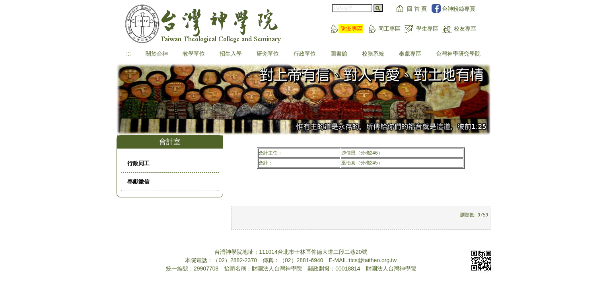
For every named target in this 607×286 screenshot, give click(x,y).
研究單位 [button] (268, 53)
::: (128, 53)
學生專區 (427, 28)
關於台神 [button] (157, 53)
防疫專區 (351, 28)
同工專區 (389, 28)
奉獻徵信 (138, 181)
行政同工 (138, 163)
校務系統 (373, 53)
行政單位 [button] (305, 53)
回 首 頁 (417, 9)
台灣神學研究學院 (458, 53)
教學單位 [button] (194, 53)
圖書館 (339, 53)
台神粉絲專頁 (458, 9)
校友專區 (465, 28)
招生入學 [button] (231, 53)
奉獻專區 (410, 53)
